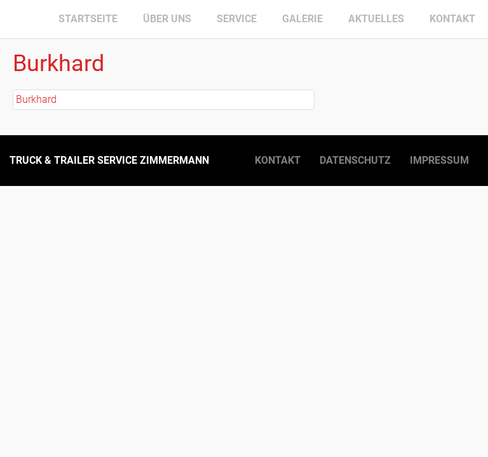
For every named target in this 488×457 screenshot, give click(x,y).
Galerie (302, 19)
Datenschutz (355, 160)
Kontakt (452, 19)
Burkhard (36, 99)
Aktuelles (376, 19)
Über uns (167, 19)
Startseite (88, 19)
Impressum (439, 160)
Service (237, 19)
